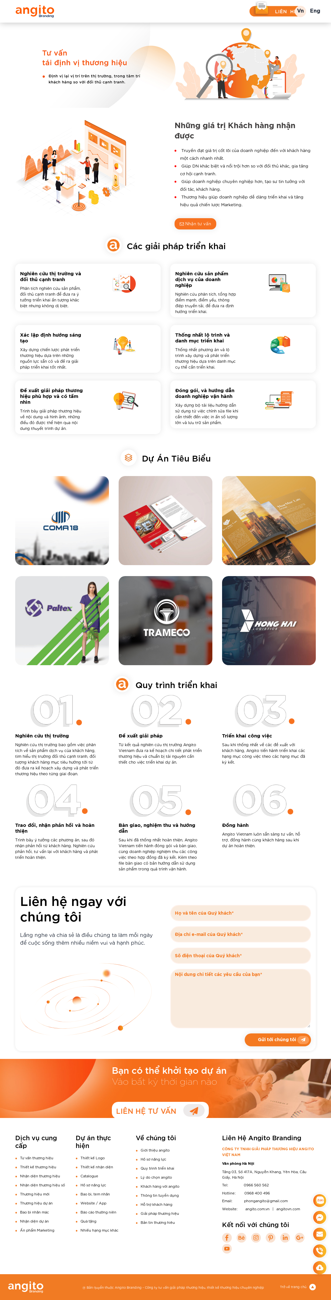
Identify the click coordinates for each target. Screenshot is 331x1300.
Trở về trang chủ (298, 1287)
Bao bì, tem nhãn (95, 1194)
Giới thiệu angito (155, 1150)
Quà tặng (88, 1221)
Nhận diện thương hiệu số (42, 1185)
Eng (315, 11)
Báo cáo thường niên (98, 1212)
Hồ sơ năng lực (93, 1185)
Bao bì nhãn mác (34, 1212)
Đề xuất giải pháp (141, 736)
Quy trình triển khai (157, 1168)
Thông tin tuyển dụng (160, 1195)
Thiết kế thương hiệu (38, 1166)
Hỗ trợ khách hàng (156, 1204)
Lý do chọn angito (156, 1177)
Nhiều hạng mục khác (99, 1230)
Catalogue (89, 1175)
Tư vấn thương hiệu (36, 1157)
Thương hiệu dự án (36, 1203)
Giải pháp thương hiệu (160, 1213)
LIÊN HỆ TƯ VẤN (160, 1110)
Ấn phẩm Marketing (37, 1230)
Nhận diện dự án (34, 1221)
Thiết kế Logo (92, 1157)
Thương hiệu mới (34, 1194)
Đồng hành (235, 825)
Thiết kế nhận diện (96, 1166)
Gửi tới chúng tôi (283, 1040)
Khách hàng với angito (160, 1186)
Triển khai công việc (247, 736)
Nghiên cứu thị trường (42, 736)
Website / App (93, 1203)
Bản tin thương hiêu (158, 1222)
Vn (300, 11)
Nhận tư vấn (195, 223)
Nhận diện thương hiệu (40, 1175)
